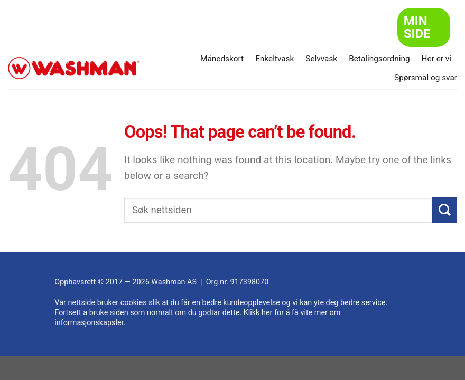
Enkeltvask (274, 58)
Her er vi (436, 58)
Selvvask (321, 58)
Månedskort (222, 58)
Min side (417, 27)
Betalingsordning (379, 58)
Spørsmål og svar (425, 77)
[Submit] (444, 210)
